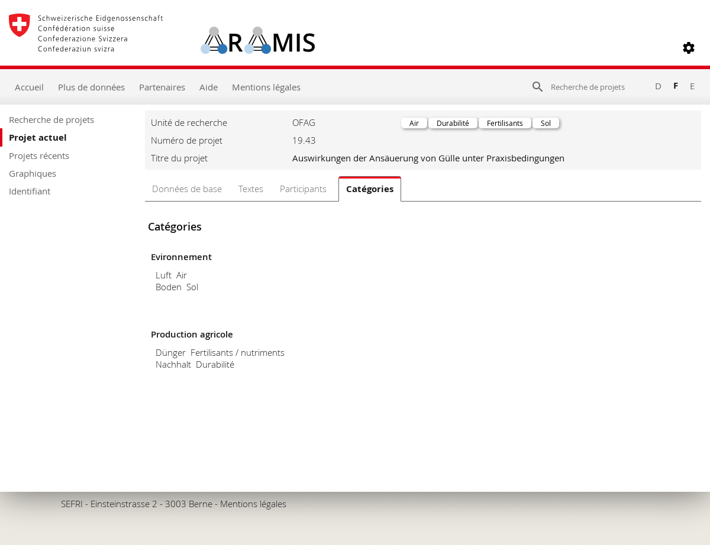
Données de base (187, 188)
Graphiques (32, 173)
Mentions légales (266, 87)
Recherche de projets (51, 119)
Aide (208, 87)
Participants (303, 188)
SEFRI (72, 504)
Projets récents (39, 155)
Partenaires (162, 87)
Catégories (369, 189)
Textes (250, 188)
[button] (688, 48)
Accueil (29, 87)
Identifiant (29, 191)
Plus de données (91, 87)
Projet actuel (38, 137)
